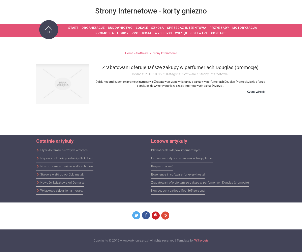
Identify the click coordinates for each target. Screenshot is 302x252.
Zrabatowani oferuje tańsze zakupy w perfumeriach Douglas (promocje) (200, 182)
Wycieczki (163, 33)
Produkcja (141, 33)
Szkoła (157, 28)
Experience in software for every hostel (178, 174)
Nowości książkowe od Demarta (60, 182)
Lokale (142, 28)
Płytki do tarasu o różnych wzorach (62, 150)
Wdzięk (181, 33)
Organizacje (93, 28)
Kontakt (218, 33)
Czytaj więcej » (256, 91)
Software (199, 33)
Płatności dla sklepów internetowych (176, 150)
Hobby (122, 33)
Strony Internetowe (164, 53)
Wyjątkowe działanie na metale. (59, 190)
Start (73, 28)
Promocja (104, 33)
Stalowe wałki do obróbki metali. (60, 174)
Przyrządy (219, 28)
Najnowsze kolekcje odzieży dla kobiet (64, 158)
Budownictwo (120, 28)
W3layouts (201, 240)
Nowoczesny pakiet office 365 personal (178, 190)
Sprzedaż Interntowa (186, 28)
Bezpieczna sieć (162, 166)
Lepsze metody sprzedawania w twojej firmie (182, 158)
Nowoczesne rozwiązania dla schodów (64, 166)
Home (129, 53)
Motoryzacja (244, 28)
